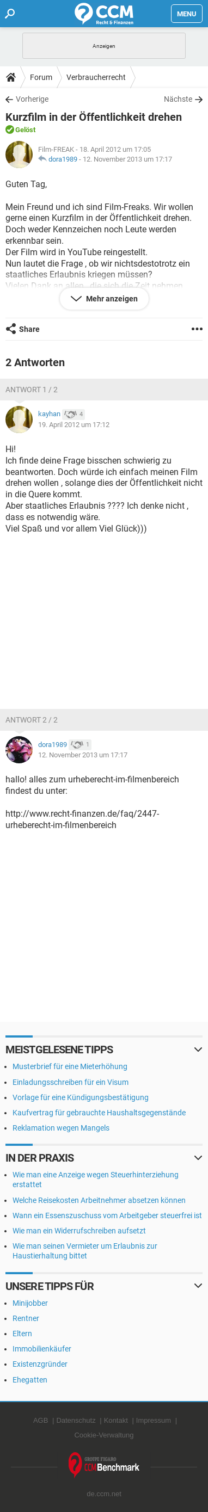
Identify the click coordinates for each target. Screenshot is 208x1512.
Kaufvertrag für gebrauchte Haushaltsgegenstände (99, 1112)
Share (29, 329)
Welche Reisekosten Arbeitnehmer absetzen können (99, 1200)
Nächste (178, 99)
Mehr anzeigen (111, 298)
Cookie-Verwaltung (103, 1435)
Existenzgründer (40, 1364)
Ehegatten (30, 1379)
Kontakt (116, 1420)
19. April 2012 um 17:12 (73, 425)
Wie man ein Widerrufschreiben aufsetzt (79, 1230)
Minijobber (30, 1303)
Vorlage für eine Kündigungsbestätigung (81, 1097)
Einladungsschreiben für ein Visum (71, 1082)
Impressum (153, 1420)
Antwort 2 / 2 (31, 719)
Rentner (26, 1318)
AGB (40, 1420)
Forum (41, 77)
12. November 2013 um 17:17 (127, 159)
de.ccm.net (104, 1494)
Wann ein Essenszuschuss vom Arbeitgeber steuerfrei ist (107, 1215)
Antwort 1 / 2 (31, 389)
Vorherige (32, 99)
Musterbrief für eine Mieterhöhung (70, 1066)
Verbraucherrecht (96, 77)
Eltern (22, 1333)
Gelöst (25, 130)
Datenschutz (75, 1420)
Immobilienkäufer (42, 1348)
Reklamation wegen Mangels (61, 1128)
